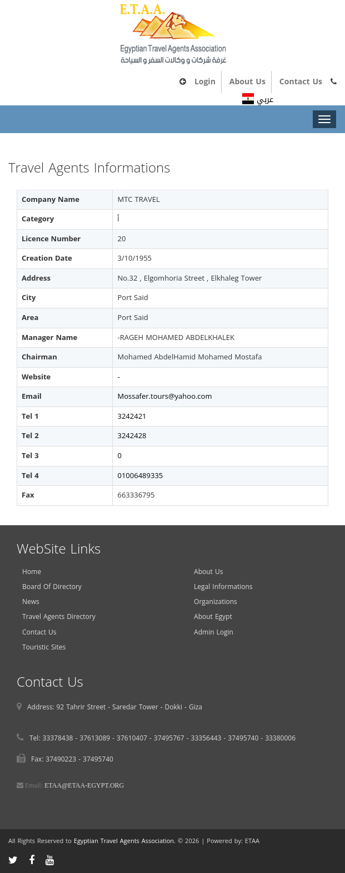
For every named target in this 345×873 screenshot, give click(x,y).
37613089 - (98, 738)
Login (205, 81)
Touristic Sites (44, 647)
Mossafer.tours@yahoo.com (164, 396)
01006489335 (140, 476)
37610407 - (135, 738)
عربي (257, 99)
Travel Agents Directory (59, 617)
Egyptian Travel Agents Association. (125, 841)
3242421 (131, 416)
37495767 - (172, 738)
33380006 (280, 738)
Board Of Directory (52, 587)
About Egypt (213, 617)
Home (31, 572)
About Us (247, 81)
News (30, 602)
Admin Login (213, 632)
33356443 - (209, 738)
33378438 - (61, 738)
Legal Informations (223, 587)
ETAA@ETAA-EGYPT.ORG (84, 785)
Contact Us (300, 81)
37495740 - (246, 738)
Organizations (215, 602)
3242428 (131, 436)
